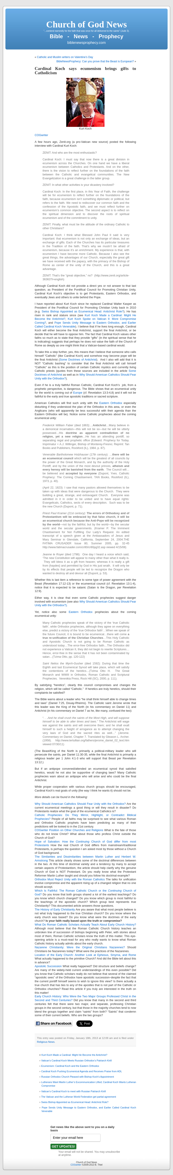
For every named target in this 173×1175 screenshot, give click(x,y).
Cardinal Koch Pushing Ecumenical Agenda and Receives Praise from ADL (81, 1071)
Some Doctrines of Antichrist (78, 359)
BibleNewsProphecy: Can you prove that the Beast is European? (95, 61)
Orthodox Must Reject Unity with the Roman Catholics (70, 879)
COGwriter (41, 135)
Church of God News (86, 24)
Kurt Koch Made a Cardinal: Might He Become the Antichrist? (74, 1055)
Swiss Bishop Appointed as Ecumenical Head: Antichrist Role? (83, 311)
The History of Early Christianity (55, 909)
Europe (77, 392)
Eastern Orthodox (111, 403)
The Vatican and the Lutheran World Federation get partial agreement (78, 1096)
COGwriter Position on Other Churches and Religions (69, 830)
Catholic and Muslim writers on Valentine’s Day (65, 57)
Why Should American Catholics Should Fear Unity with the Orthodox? (80, 803)
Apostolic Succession (48, 966)
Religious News (46, 1041)
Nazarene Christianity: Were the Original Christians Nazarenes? (80, 947)
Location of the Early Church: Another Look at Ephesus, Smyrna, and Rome (85, 955)
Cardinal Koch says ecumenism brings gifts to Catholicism (85, 70)
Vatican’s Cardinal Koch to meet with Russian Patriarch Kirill (73, 1091)
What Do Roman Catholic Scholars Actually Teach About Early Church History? (85, 924)
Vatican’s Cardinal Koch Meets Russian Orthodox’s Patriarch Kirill (76, 1060)
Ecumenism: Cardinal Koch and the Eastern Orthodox (70, 1066)
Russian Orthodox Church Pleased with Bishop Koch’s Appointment (77, 1076)
